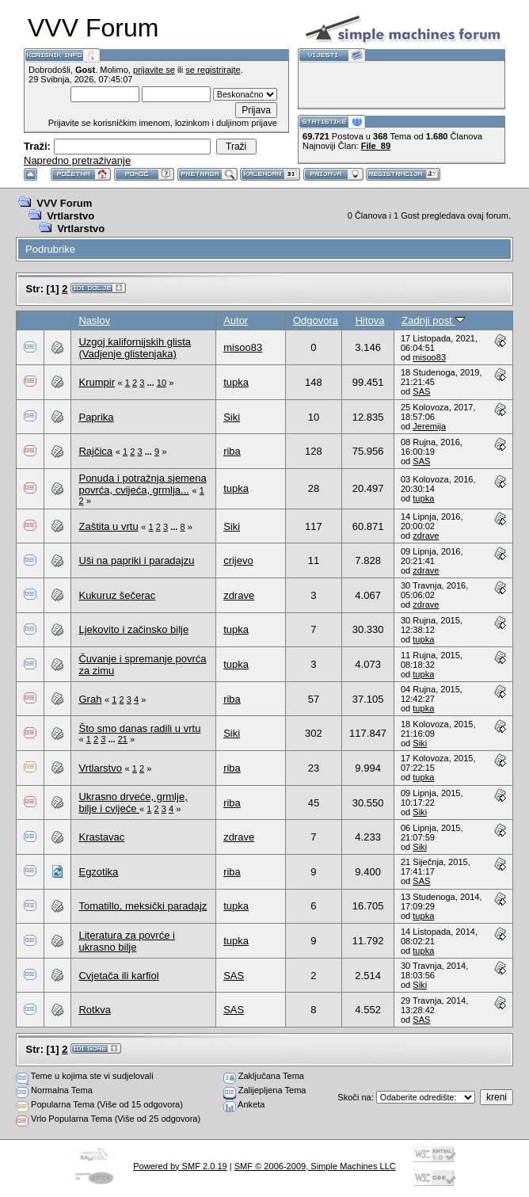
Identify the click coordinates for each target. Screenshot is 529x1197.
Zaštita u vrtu (108, 526)
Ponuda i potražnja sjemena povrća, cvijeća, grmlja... (142, 484)
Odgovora (315, 320)
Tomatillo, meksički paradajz (142, 906)
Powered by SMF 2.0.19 (180, 1166)
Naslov (94, 320)
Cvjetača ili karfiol (118, 976)
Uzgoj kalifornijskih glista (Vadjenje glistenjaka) (134, 348)
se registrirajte (212, 69)
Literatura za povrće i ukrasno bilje (126, 941)
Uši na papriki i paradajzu (136, 560)
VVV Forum (64, 203)
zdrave (426, 535)
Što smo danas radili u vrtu (139, 728)
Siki (231, 417)
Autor (235, 320)
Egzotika (98, 872)
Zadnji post (433, 320)
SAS (421, 391)
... (152, 382)
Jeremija (429, 426)
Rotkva (94, 1010)
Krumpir (96, 382)
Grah (89, 699)
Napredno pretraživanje (77, 160)
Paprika (95, 417)
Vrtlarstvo (70, 216)
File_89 (375, 146)
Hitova (370, 320)
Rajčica (95, 451)
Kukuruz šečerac (116, 595)
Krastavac (101, 837)
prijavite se (154, 69)
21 (122, 739)
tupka (236, 382)
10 (161, 382)
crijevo (238, 560)
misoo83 (242, 347)
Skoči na (354, 1097)
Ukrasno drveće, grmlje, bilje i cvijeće (132, 802)
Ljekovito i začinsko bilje (133, 629)
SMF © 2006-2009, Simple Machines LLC (315, 1166)
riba (232, 451)
